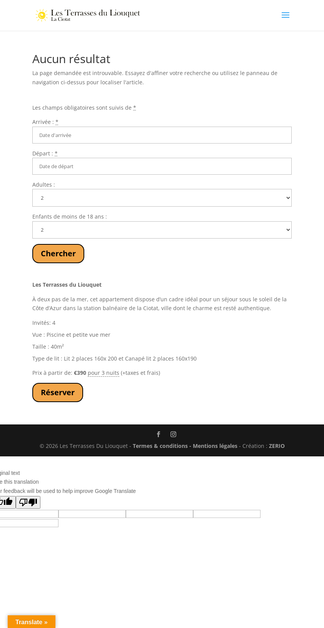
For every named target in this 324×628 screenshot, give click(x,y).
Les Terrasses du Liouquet (67, 284)
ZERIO (277, 445)
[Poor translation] (28, 502)
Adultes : (43, 184)
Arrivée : (45, 121)
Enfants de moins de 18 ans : (69, 216)
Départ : (45, 153)
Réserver (58, 392)
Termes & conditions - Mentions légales (185, 445)
